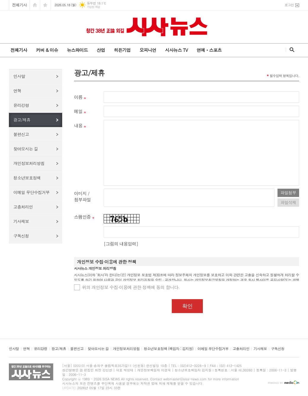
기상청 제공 (93, 7)
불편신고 (21, 134)
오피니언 (147, 50)
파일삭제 (288, 202)
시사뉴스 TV (176, 50)
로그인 (289, 5)
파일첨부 (288, 192)
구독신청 (21, 236)
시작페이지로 (35, 5)
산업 (101, 50)
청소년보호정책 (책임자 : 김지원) (168, 349)
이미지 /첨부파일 (82, 196)
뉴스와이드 (77, 50)
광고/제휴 (22, 120)
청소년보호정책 (27, 178)
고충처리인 (23, 207)
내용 (78, 125)
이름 (78, 97)
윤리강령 (21, 105)
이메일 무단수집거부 (31, 192)
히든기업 (122, 50)
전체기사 (19, 5)
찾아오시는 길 (25, 149)
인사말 (19, 76)
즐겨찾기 (45, 5)
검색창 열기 (291, 49)
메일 (78, 111)
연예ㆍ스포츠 (209, 50)
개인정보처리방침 (28, 163)
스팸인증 (82, 217)
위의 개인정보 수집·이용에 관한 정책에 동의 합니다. (131, 287)
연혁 (17, 91)
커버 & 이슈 (47, 50)
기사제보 (21, 221)
